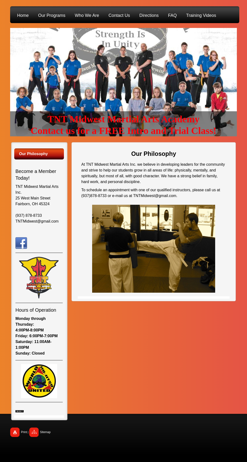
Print (24, 432)
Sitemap (45, 432)
